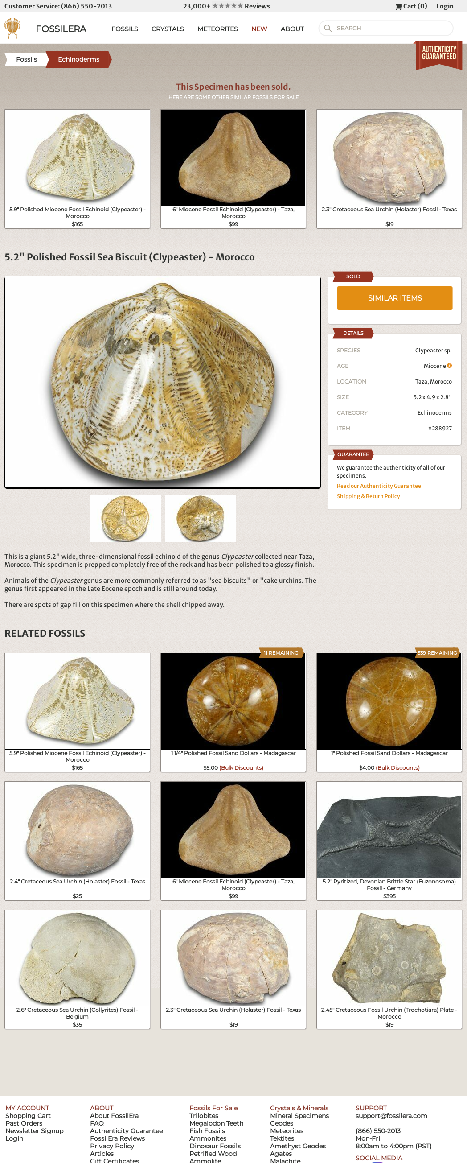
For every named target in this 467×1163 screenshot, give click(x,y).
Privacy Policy (112, 1146)
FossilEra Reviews (117, 1138)
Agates (281, 1154)
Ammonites (207, 1138)
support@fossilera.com (391, 1116)
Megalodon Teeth (216, 1123)
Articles (102, 1154)
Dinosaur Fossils (215, 1146)
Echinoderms (435, 412)
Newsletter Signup (34, 1131)
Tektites (282, 1138)
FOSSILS (124, 29)
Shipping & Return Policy (368, 496)
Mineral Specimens (299, 1116)
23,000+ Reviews (226, 6)
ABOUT (292, 29)
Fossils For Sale (213, 1108)
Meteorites (286, 1131)
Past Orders (23, 1123)
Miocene (438, 366)
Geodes (281, 1123)
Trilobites (203, 1116)
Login (445, 6)
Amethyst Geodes (298, 1146)
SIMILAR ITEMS (395, 298)
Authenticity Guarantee (126, 1131)
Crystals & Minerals (299, 1108)
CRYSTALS (168, 29)
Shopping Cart (28, 1116)
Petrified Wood (213, 1154)
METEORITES (217, 29)
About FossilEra (114, 1116)
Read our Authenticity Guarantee (379, 486)
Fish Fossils (207, 1131)
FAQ (97, 1123)
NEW (259, 29)
